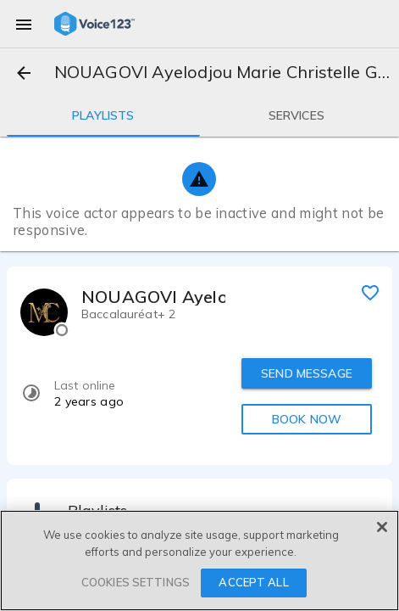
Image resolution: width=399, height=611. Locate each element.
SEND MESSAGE (306, 373)
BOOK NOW (306, 419)
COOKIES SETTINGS (135, 582)
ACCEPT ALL (253, 582)
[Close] (382, 527)
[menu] (24, 24)
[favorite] (370, 292)
